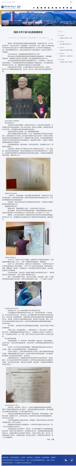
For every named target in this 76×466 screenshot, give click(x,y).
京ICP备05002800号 (7, 462)
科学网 (23, 457)
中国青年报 (30, 457)
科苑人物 (52, 6)
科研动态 (45, 6)
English (9, 2)
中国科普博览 (45, 457)
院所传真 (48, 6)
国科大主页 (4, 2)
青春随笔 (63, 6)
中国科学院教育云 (14, 457)
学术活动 (60, 6)
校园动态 (56, 6)
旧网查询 (53, 457)
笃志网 (13, 2)
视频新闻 (71, 6)
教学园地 (41, 6)
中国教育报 (37, 457)
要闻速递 (37, 6)
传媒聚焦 (67, 6)
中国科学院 (5, 457)
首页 (34, 6)
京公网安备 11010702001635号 (23, 462)
